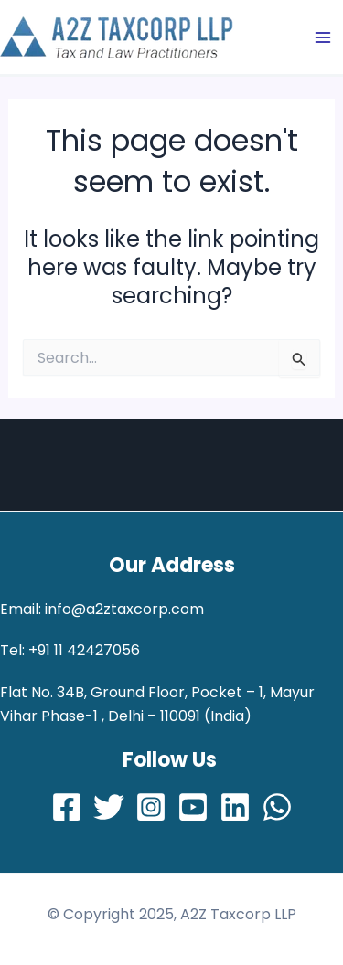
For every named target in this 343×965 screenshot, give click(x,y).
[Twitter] (108, 806)
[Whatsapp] (277, 806)
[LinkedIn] (235, 806)
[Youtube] (193, 806)
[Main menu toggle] (323, 37)
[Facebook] (66, 806)
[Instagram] (150, 806)
